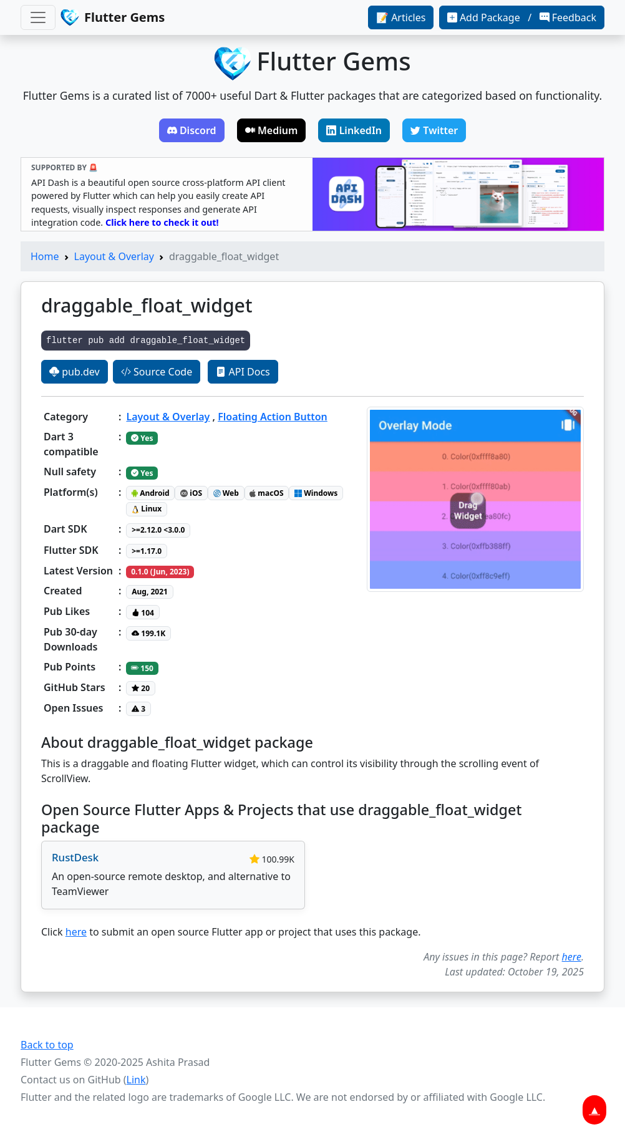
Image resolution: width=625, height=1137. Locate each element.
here (76, 932)
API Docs (242, 372)
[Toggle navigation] (38, 17)
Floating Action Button (272, 416)
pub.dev (74, 372)
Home (45, 256)
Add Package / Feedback (521, 17)
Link (136, 1079)
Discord (191, 130)
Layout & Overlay (114, 256)
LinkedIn (354, 130)
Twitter (434, 130)
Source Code (156, 372)
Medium (271, 130)
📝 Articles (400, 17)
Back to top (47, 1045)
